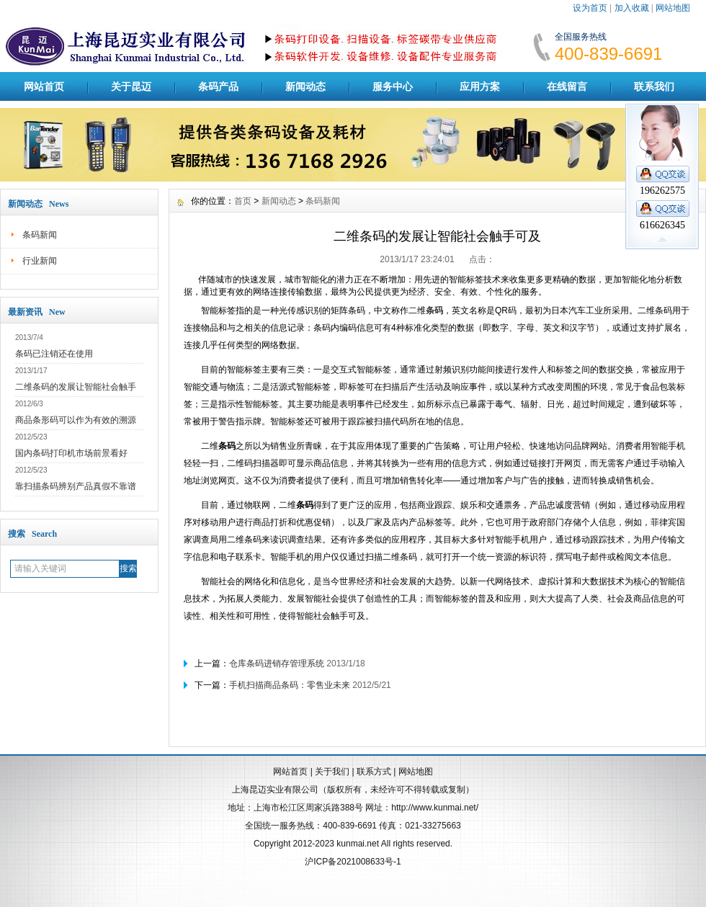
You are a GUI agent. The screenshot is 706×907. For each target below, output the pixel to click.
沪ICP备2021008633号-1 (353, 862)
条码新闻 (39, 235)
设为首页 (590, 8)
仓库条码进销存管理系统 (276, 663)
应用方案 (480, 86)
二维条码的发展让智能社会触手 (75, 387)
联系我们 (654, 86)
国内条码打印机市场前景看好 (71, 453)
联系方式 (374, 772)
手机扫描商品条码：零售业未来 (289, 685)
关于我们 (332, 772)
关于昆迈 (131, 86)
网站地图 (673, 8)
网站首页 (44, 86)
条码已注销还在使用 (54, 354)
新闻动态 (305, 86)
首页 (242, 201)
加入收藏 (632, 8)
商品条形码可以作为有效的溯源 (75, 420)
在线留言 (567, 86)
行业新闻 (39, 261)
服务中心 (392, 86)
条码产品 (218, 86)
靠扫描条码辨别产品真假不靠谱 (75, 486)
